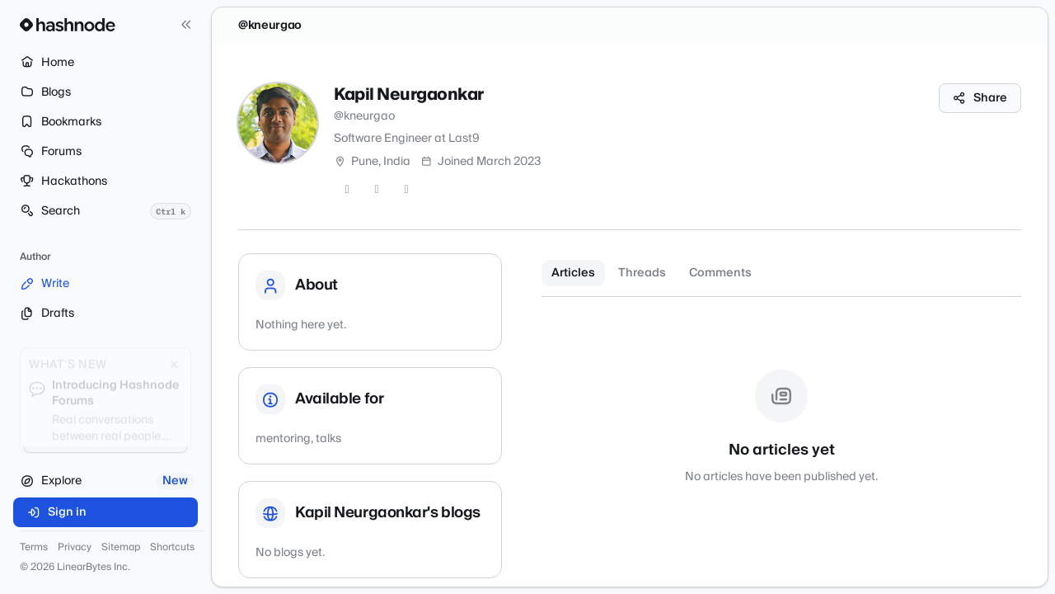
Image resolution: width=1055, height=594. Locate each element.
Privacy (74, 547)
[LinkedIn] (406, 190)
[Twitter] (347, 190)
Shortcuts (172, 547)
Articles (573, 273)
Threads (642, 273)
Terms (34, 547)
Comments (720, 273)
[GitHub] (376, 190)
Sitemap (120, 547)
